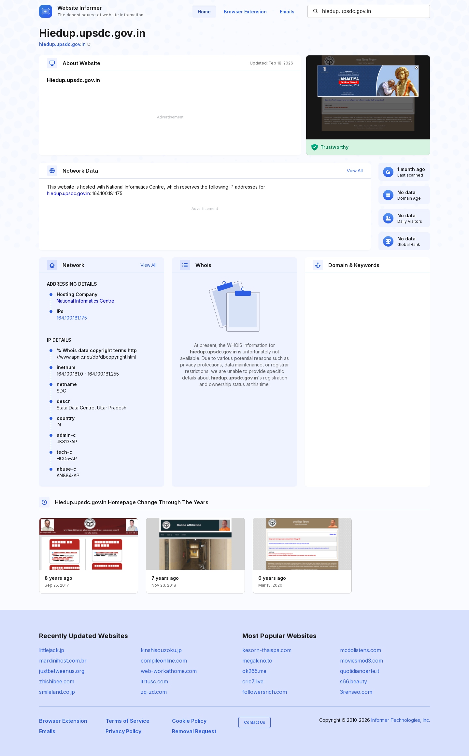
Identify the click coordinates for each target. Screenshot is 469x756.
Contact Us (254, 722)
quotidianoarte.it (359, 671)
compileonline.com (164, 660)
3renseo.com (356, 692)
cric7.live (252, 681)
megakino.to (257, 660)
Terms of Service (127, 721)
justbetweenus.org (61, 671)
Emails (287, 11)
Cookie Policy (189, 721)
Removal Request (194, 731)
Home (204, 11)
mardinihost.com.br (63, 660)
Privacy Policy (123, 731)
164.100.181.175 (72, 318)
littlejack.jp (51, 650)
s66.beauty (353, 681)
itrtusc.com (154, 681)
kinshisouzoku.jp (161, 650)
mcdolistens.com (360, 650)
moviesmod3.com (361, 660)
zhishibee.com (56, 681)
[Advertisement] (170, 135)
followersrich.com (264, 692)
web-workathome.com (169, 671)
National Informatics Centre (85, 301)
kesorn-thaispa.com (266, 650)
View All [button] (355, 170)
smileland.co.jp (57, 692)
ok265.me (254, 671)
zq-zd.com (154, 692)
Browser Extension (245, 11)
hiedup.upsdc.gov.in (65, 44)
